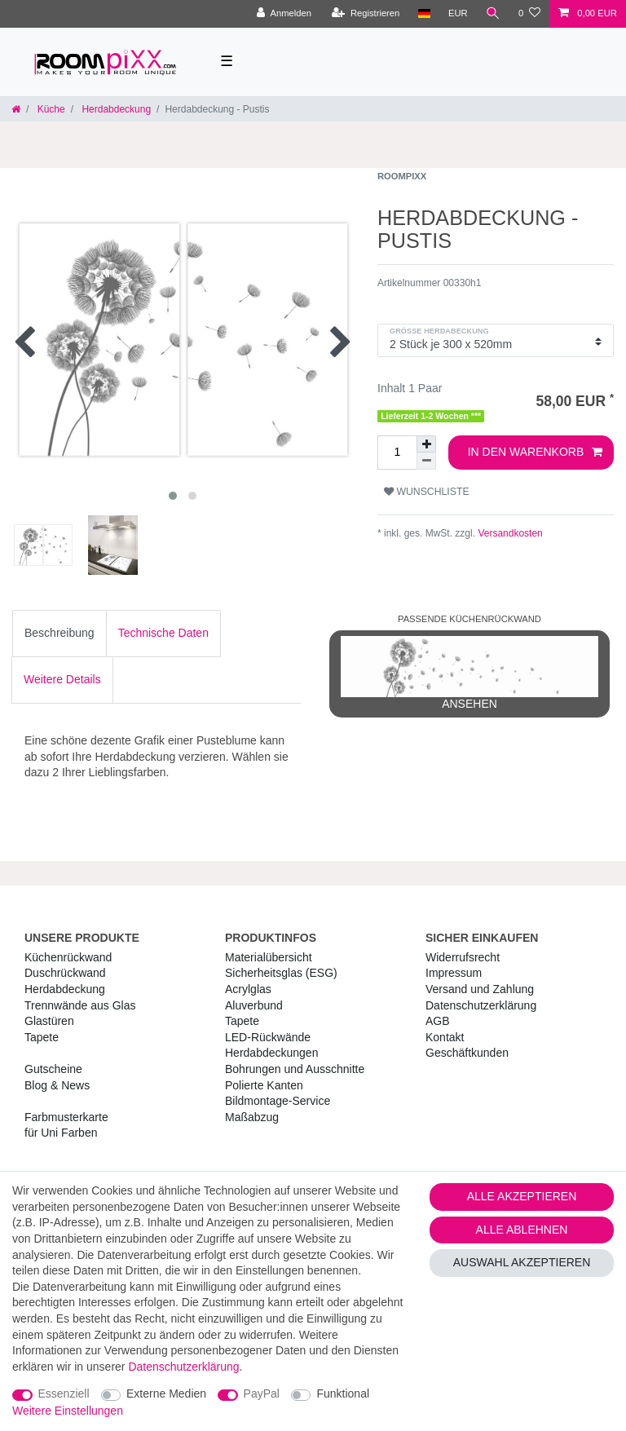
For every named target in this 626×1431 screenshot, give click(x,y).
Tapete (41, 1037)
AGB (437, 1020)
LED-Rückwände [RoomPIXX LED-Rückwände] (268, 1037)
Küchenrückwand (68, 957)
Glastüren (49, 1020)
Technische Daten (163, 632)
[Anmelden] (284, 14)
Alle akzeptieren (522, 1196)
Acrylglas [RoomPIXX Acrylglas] (248, 989)
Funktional (342, 1393)
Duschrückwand (65, 972)
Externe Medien (166, 1393)
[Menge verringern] (426, 461)
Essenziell (64, 1393)
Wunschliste (427, 491)
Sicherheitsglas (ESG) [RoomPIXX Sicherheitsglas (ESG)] (281, 972)
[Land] (423, 14)
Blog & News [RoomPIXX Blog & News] (57, 1085)
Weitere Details (62, 679)
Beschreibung (59, 632)
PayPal (262, 1393)
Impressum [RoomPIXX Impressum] (453, 972)
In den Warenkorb (535, 452)
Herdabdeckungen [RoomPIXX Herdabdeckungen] (271, 1052)
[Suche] (493, 14)
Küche (49, 109)
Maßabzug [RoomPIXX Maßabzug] (252, 1117)
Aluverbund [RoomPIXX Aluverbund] (254, 1005)
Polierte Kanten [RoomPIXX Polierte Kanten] (264, 1085)
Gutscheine (53, 1068)
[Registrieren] (365, 14)
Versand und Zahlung (479, 989)
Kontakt (444, 1037)
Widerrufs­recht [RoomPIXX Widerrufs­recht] (462, 957)
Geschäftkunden (467, 1052)
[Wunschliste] (529, 14)
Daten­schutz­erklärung (480, 1005)
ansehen (469, 673)
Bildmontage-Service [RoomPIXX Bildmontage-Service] (277, 1100)
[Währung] (458, 14)
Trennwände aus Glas (79, 1005)
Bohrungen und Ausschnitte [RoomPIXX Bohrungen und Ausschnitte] (294, 1068)
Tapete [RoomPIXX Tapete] (242, 1020)
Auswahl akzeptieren (522, 1262)
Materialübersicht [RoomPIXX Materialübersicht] (268, 957)
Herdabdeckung (115, 109)
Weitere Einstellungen (67, 1410)
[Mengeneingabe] (397, 452)
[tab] (59, 633)
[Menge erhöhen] (426, 444)
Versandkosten (509, 533)
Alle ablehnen (522, 1229)
